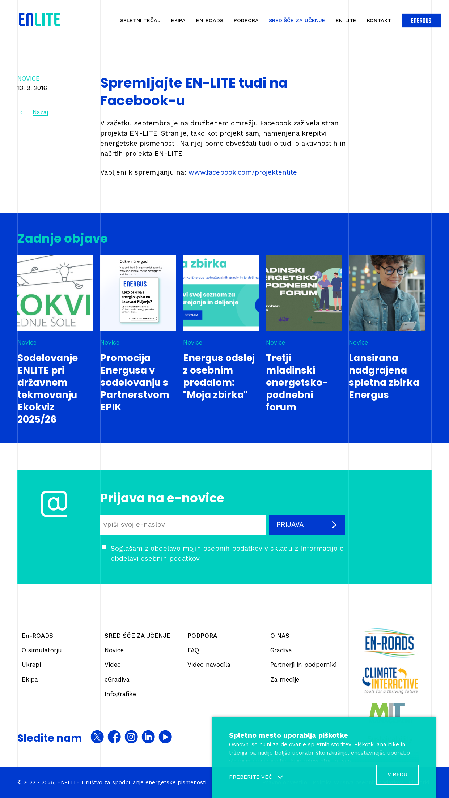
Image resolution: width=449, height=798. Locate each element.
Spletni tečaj (140, 20)
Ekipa (178, 20)
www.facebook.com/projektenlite (243, 172)
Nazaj (34, 112)
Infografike (120, 693)
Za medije (284, 679)
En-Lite (346, 20)
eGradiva (117, 679)
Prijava (307, 525)
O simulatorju (42, 650)
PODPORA (202, 635)
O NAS (279, 635)
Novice (114, 650)
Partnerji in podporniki (303, 664)
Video (113, 664)
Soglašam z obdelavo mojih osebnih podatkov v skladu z (227, 554)
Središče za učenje (297, 20)
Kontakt (379, 20)
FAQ (193, 650)
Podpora (246, 20)
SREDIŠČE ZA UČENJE (137, 635)
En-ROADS (209, 20)
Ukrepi (31, 664)
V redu (397, 774)
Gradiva (281, 650)
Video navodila (208, 664)
